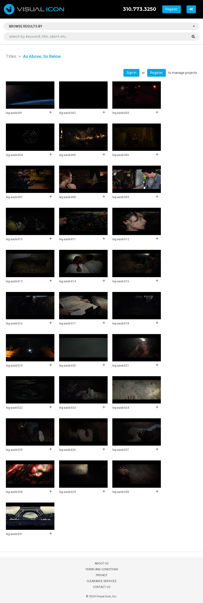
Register (171, 9)
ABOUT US (101, 563)
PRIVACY (101, 575)
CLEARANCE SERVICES (101, 581)
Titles (11, 56)
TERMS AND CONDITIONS (101, 569)
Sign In (131, 73)
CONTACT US (101, 587)
